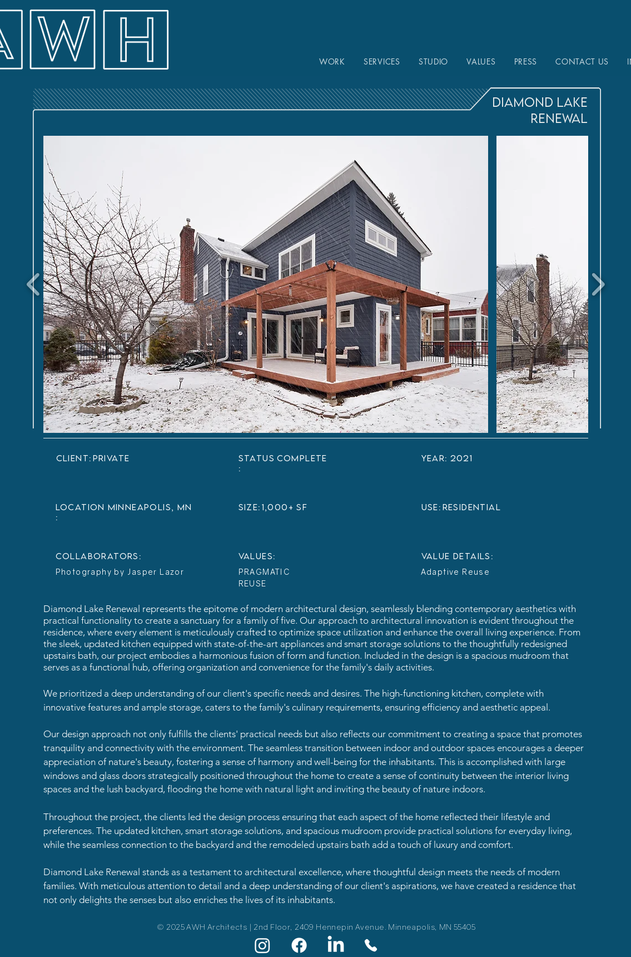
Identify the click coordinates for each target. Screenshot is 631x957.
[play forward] (597, 284)
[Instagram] (262, 945)
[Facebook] (299, 945)
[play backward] (33, 284)
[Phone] (371, 945)
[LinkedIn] (336, 945)
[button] (265, 284)
